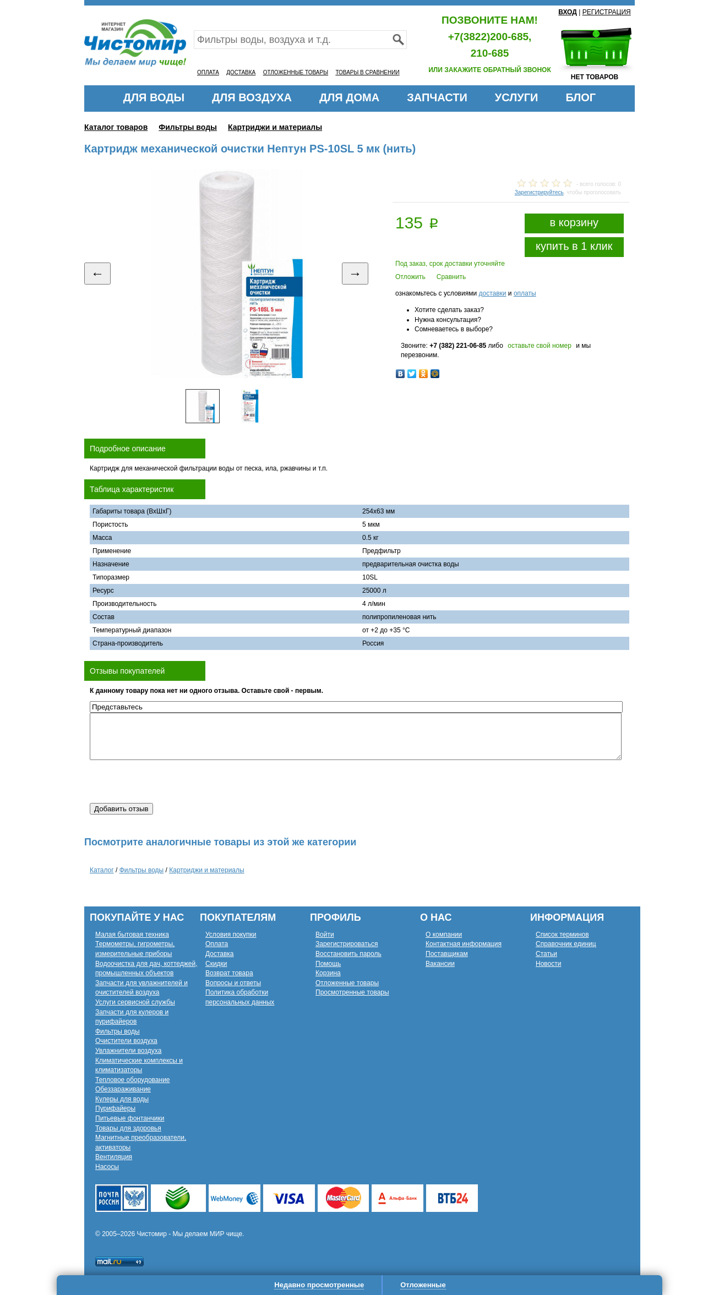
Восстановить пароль (348, 954)
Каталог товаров (116, 127)
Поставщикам (447, 954)
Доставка (219, 954)
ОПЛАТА (208, 72)
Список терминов (562, 934)
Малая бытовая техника (132, 934)
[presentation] (173, 781)
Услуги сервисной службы (135, 1002)
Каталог (102, 870)
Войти (324, 934)
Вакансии (440, 964)
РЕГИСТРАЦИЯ (606, 12)
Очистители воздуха (126, 1041)
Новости (548, 964)
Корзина (328, 973)
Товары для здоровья (128, 1128)
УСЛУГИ (516, 97)
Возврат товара (229, 973)
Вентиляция (113, 1157)
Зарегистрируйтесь (539, 192)
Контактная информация (464, 944)
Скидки (216, 964)
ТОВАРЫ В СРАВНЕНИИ (367, 72)
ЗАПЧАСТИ (437, 97)
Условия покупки (231, 934)
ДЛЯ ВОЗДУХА (252, 97)
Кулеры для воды (122, 1099)
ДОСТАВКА (240, 72)
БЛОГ (580, 97)
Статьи (546, 954)
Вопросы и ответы (233, 983)
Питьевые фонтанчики (130, 1118)
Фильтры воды (188, 127)
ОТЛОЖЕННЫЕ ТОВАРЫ (295, 72)
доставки (492, 293)
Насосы (107, 1167)
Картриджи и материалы (275, 127)
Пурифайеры (115, 1108)
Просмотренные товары (352, 992)
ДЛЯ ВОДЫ (153, 97)
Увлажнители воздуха (128, 1050)
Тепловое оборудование (132, 1080)
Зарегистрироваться (346, 944)
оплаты (525, 293)
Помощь (328, 964)
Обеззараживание (123, 1089)
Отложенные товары (347, 983)
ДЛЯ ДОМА (349, 97)
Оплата (216, 944)
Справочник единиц (566, 944)
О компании (444, 934)
